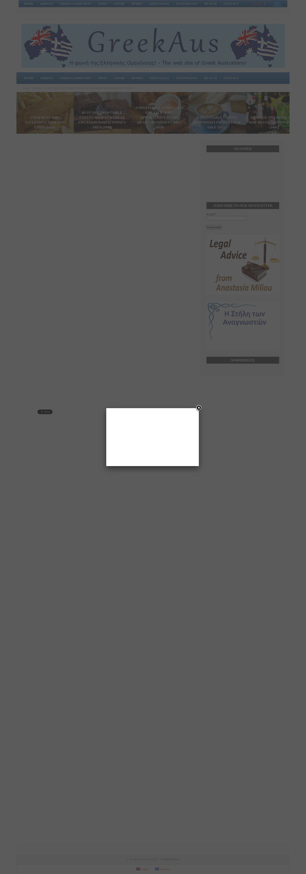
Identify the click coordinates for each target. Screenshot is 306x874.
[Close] (198, 408)
